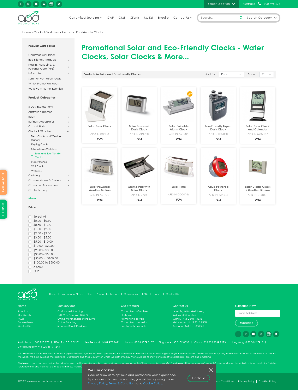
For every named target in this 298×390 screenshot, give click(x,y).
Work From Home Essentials (45, 89)
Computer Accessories (43, 185)
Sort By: (210, 74)
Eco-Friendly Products (42, 60)
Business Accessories (41, 122)
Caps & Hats (36, 126)
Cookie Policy (152, 383)
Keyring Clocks (39, 144)
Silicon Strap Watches (43, 149)
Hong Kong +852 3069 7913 (247, 342)
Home (26, 32)
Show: (252, 74)
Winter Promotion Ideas (43, 84)
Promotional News (72, 294)
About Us (23, 311)
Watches (36, 171)
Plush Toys (126, 315)
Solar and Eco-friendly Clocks (82, 32)
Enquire (163, 18)
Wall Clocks (37, 166)
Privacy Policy (97, 383)
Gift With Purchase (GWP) (73, 315)
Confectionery (37, 190)
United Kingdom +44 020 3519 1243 (39, 347)
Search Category (259, 17)
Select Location (219, 3)
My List (148, 18)
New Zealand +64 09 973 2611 (102, 342)
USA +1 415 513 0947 (66, 342)
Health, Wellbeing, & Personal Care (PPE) (41, 67)
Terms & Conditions (122, 383)
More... (33, 198)
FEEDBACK (3, 209)
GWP (110, 18)
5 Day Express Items (40, 107)
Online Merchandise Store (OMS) (77, 319)
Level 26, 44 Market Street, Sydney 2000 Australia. (188, 313)
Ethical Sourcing (67, 322)
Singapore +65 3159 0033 (174, 342)
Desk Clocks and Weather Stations (46, 138)
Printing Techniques (107, 294)
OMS (122, 18)
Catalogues (131, 294)
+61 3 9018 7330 (197, 322)
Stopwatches (39, 162)
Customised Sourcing (84, 18)
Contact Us (181, 18)
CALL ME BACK (3, 182)
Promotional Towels (132, 319)
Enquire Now (25, 322)
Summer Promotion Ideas (44, 79)
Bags (31, 117)
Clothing (34, 176)
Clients (134, 18)
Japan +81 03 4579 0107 (139, 342)
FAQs (145, 294)
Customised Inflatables (134, 311)
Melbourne (179, 322)
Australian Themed (40, 112)
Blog (89, 294)
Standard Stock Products (72, 326)
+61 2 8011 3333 (192, 319)
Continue (198, 378)
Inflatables (35, 73)
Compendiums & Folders (44, 180)
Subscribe (246, 322)
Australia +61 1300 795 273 (33, 342)
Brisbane (178, 326)
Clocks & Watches (46, 32)
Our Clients (24, 315)
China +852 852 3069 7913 (210, 342)
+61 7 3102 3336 (194, 326)
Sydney (177, 319)
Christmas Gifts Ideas (41, 55)
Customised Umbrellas (134, 322)
